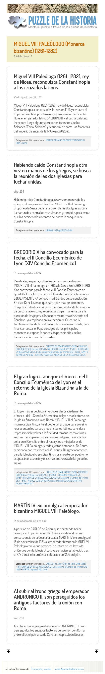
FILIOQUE (51, 474)
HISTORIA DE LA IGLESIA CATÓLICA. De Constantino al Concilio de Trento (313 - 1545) (52, 350)
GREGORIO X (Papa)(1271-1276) (61, 349)
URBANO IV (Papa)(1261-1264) (59, 230)
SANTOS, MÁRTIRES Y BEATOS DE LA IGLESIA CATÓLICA (60, 354)
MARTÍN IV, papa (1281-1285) (35, 569)
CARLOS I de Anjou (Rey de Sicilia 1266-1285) (66, 563)
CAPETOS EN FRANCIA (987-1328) (61, 346)
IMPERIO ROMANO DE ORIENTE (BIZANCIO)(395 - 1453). (50, 141)
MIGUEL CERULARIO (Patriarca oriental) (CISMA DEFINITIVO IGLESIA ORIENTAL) (49, 482)
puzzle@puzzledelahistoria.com (69, 668)
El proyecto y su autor (41, 668)
